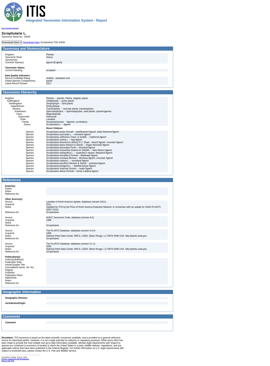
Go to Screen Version (10, 28)
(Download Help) (31, 42)
